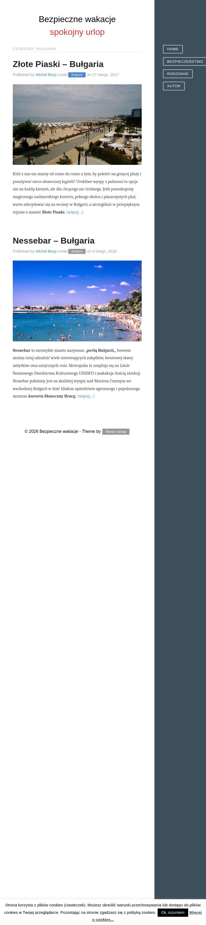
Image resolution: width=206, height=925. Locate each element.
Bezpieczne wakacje (77, 19)
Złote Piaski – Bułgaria (58, 64)
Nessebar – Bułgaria (54, 240)
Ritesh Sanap (116, 432)
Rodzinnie (178, 74)
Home (173, 49)
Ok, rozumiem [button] (172, 912)
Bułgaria (77, 75)
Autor (174, 86)
